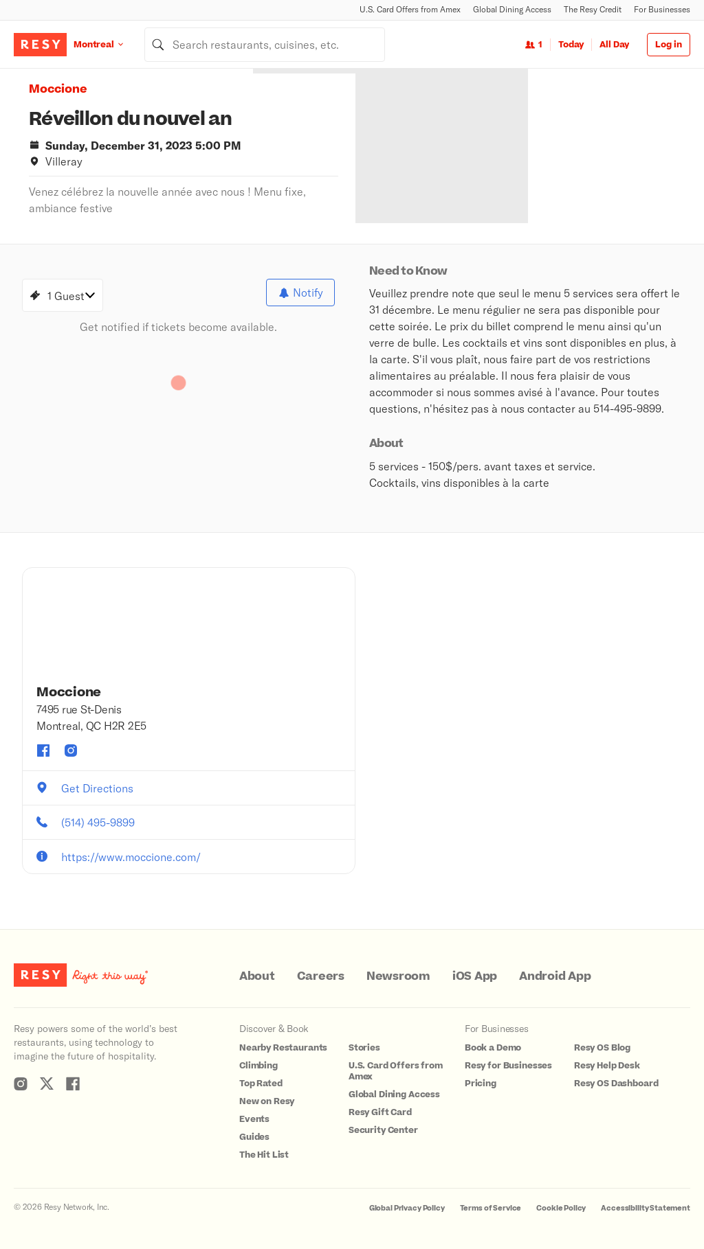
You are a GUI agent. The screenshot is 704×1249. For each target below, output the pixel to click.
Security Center (383, 1130)
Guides (254, 1137)
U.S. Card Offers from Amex (410, 9)
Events (254, 1119)
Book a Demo (493, 1048)
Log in (668, 44)
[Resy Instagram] (21, 1083)
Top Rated (261, 1083)
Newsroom (398, 976)
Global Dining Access (512, 9)
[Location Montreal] (109, 44)
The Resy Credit (593, 9)
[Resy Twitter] (47, 1083)
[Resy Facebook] (73, 1083)
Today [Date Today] (571, 44)
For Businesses (662, 9)
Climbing (258, 1065)
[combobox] (264, 44)
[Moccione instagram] (71, 750)
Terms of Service (491, 1208)
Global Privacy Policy (407, 1208)
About (257, 976)
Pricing (480, 1083)
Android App (555, 976)
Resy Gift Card (380, 1112)
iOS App (474, 976)
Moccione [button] (58, 89)
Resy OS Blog (602, 1048)
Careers (320, 976)
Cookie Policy (561, 1208)
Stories (364, 1048)
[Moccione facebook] (43, 750)
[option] (467, 146)
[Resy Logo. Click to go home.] (40, 44)
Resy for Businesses (508, 1065)
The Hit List (264, 1155)
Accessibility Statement (645, 1208)
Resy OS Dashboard (616, 1083)
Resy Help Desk (607, 1065)
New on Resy (266, 1101)
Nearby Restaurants (283, 1048)
